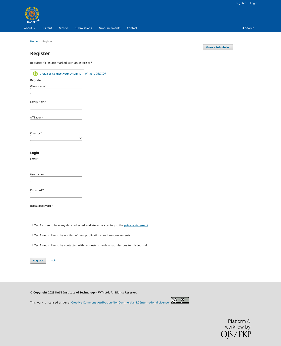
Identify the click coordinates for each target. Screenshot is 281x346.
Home (34, 41)
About (28, 28)
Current (47, 28)
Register (241, 3)
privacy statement (136, 225)
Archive (63, 28)
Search (248, 28)
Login (253, 3)
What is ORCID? (95, 73)
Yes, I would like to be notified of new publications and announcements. (80, 235)
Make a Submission (218, 47)
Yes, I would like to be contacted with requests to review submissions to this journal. (89, 245)
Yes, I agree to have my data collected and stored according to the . (89, 225)
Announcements (109, 28)
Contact (132, 28)
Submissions (83, 28)
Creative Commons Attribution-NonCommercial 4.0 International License (120, 302)
